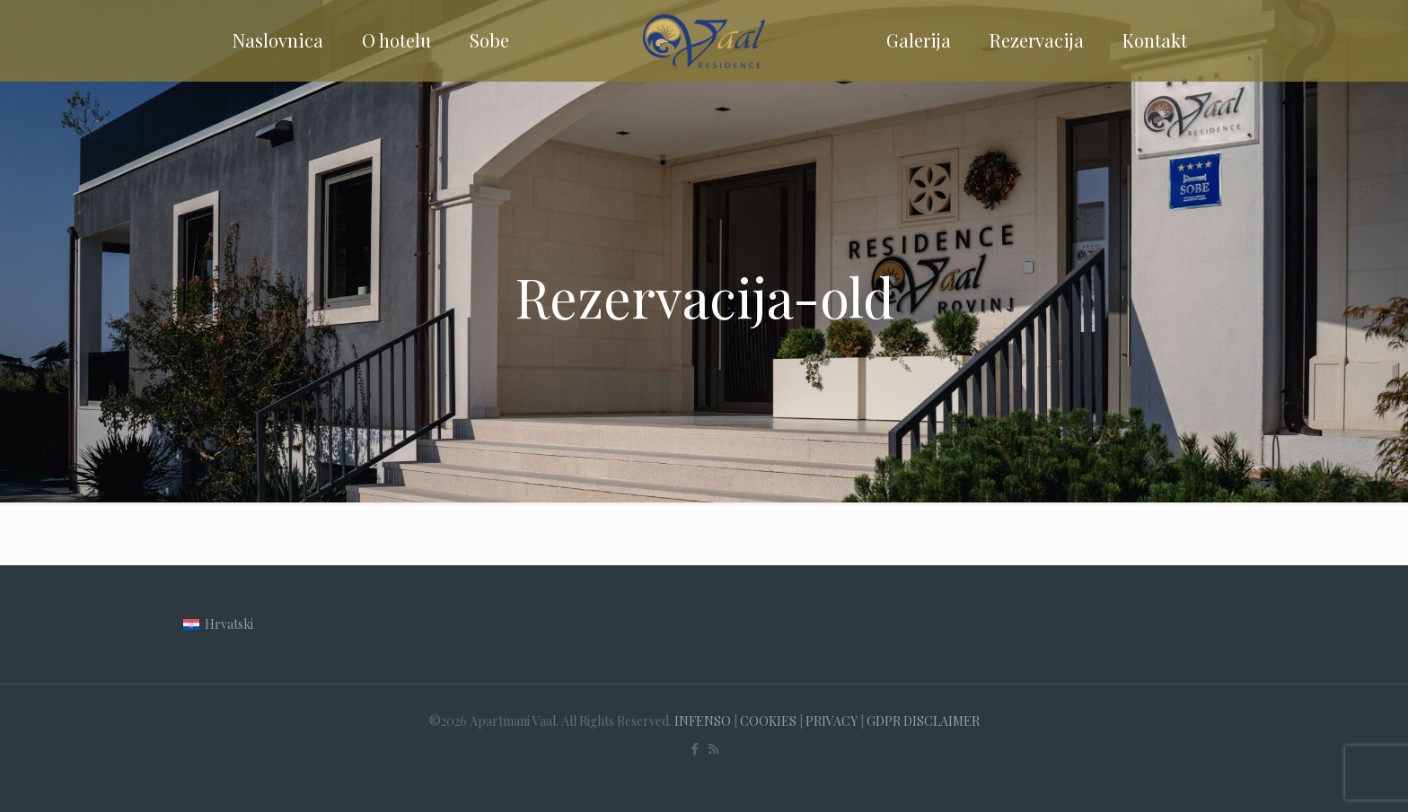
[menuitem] (218, 624)
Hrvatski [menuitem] (229, 624)
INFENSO (702, 720)
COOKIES (768, 720)
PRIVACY (831, 720)
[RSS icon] (713, 748)
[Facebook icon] (694, 748)
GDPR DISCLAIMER (923, 720)
